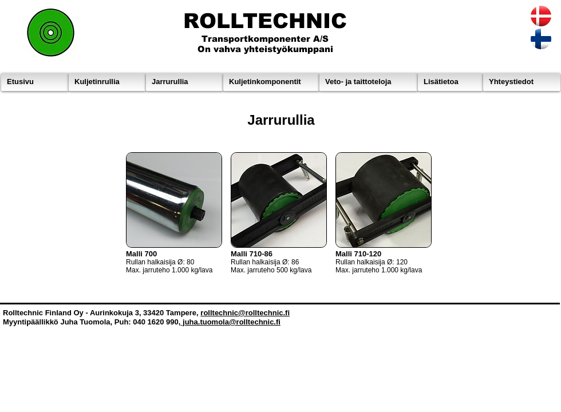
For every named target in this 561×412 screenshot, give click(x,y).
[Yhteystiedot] (521, 82)
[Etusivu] (35, 82)
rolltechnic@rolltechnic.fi (245, 312)
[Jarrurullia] (184, 82)
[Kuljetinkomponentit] (271, 82)
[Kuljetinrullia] (107, 82)
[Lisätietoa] (450, 82)
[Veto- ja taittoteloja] (368, 82)
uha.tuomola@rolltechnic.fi (232, 322)
